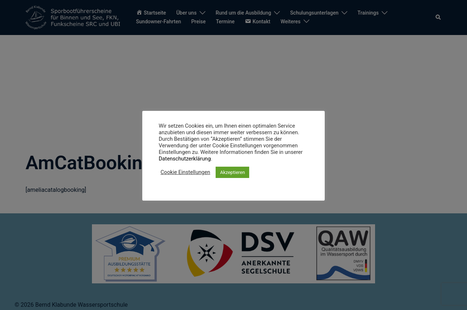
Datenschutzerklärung (185, 158)
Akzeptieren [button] (232, 172)
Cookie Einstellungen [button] (185, 172)
